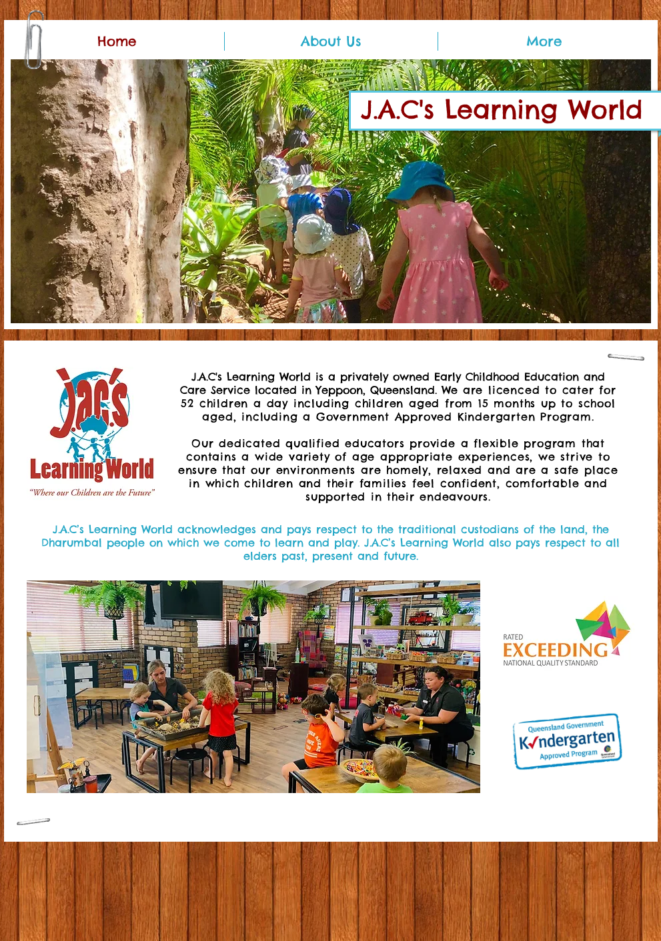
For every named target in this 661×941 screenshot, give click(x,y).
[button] (331, 191)
